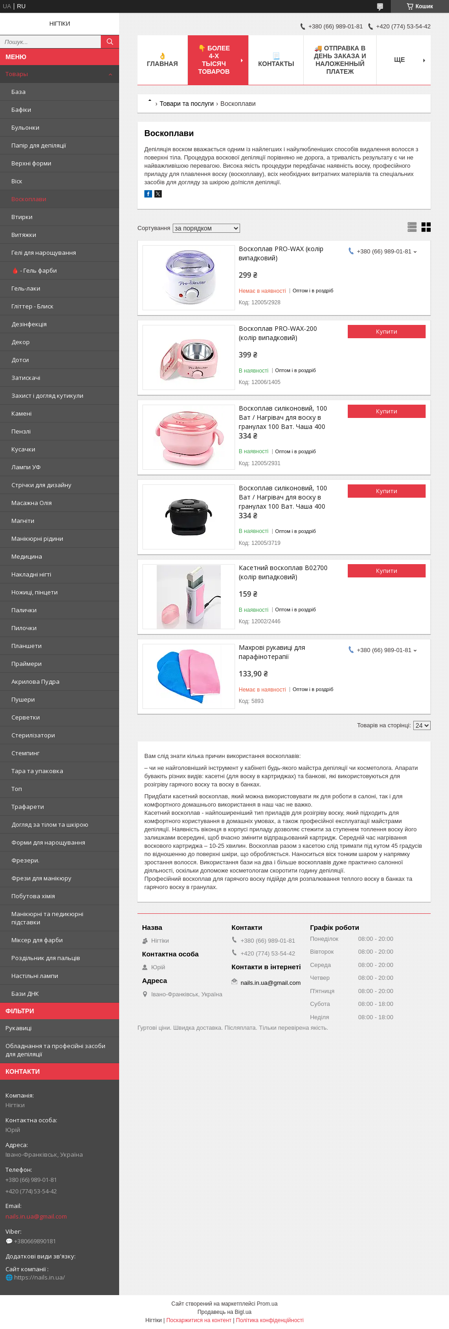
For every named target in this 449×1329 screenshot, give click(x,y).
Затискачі (25, 377)
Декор (20, 342)
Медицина (26, 556)
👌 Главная (162, 59)
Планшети (26, 646)
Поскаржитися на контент (198, 1320)
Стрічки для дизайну (41, 485)
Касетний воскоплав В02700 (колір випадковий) (283, 572)
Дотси (20, 360)
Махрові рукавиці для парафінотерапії (272, 652)
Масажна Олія (31, 503)
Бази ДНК (25, 993)
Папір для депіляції (38, 145)
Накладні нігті (31, 574)
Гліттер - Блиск (32, 306)
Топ (16, 789)
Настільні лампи (34, 976)
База (18, 92)
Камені (21, 413)
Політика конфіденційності (270, 1320)
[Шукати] (110, 42)
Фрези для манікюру (41, 878)
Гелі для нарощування (43, 252)
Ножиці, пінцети (34, 592)
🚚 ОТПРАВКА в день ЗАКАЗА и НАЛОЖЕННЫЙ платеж (340, 59)
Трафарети (27, 806)
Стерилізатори (33, 735)
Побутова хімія (33, 896)
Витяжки (23, 235)
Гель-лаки (25, 288)
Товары (16, 74)
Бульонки (25, 127)
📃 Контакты (276, 59)
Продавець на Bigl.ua (224, 1312)
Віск (16, 181)
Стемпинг (25, 753)
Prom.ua (267, 1304)
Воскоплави (28, 199)
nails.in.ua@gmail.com (36, 1216)
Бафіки (21, 109)
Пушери (23, 699)
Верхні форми (31, 163)
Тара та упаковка (37, 771)
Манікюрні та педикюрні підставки (47, 918)
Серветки (25, 717)
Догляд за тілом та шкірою (49, 824)
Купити (386, 331)
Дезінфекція (29, 324)
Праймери (26, 663)
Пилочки (24, 628)
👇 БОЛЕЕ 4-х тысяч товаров (214, 59)
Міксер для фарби (37, 940)
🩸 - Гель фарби (34, 270)
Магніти (22, 520)
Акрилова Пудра (35, 681)
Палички (24, 610)
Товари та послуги (186, 103)
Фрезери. (25, 860)
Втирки (22, 217)
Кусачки (23, 449)
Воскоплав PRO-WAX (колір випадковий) (281, 253)
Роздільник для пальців (45, 958)
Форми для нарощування (48, 842)
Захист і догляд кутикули (47, 395)
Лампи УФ (26, 467)
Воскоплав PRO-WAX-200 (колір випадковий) (278, 333)
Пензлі (21, 431)
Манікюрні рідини (37, 538)
